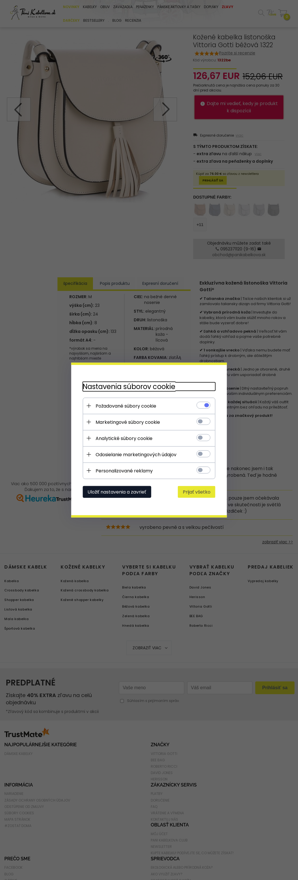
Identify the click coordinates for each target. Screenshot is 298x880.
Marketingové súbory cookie (128, 422)
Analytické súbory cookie (124, 438)
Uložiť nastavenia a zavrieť (116, 492)
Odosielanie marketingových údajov (136, 454)
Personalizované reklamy (124, 471)
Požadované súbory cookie (126, 406)
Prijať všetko (197, 492)
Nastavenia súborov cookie (129, 386)
